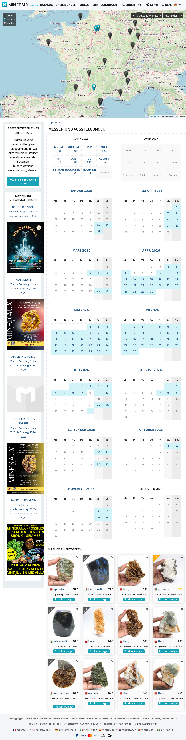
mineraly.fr (21, 729)
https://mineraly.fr (147, 723)
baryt (125, 589)
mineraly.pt (146, 729)
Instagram (71, 723)
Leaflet (153, 116)
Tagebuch (56, 123)
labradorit (93, 589)
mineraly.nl (126, 729)
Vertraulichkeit (61, 718)
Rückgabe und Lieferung (99, 718)
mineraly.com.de (65, 729)
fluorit (160, 641)
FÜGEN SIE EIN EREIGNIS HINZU (23, 181)
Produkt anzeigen (64, 599)
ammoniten (59, 693)
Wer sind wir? (78, 718)
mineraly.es (107, 729)
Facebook (55, 723)
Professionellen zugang (127, 718)
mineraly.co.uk (42, 729)
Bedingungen (16, 718)
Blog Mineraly (38, 723)
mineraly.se (165, 729)
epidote (57, 589)
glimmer (161, 589)
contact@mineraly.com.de (117, 723)
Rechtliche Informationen (38, 718)
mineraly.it (87, 729)
